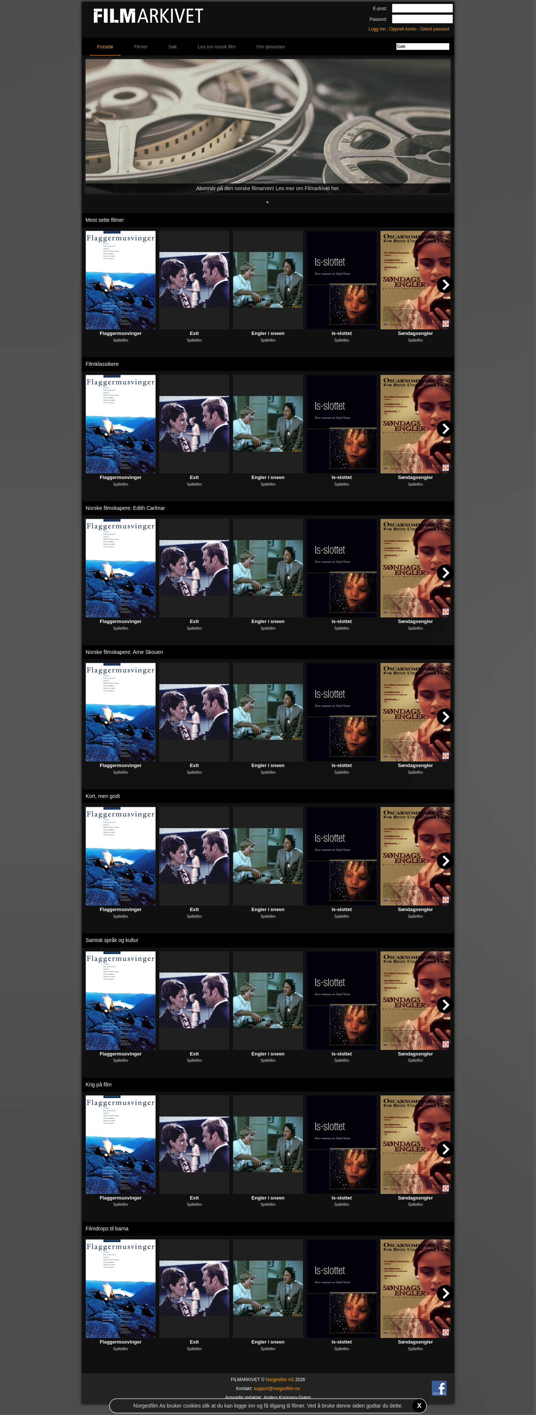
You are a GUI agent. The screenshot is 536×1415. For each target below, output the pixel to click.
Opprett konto (403, 29)
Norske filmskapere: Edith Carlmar (125, 508)
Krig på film (99, 1084)
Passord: (378, 19)
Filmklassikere (102, 364)
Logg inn (377, 29)
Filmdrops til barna (107, 1229)
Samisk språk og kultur (112, 940)
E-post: (380, 8)
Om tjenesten (270, 46)
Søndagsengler (415, 333)
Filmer (140, 46)
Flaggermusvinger (121, 333)
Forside (105, 46)
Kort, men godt (103, 796)
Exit (194, 333)
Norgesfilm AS (280, 1379)
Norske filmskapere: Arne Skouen (124, 652)
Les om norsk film (217, 46)
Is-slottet (342, 333)
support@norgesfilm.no (277, 1388)
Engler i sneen (268, 333)
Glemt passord (434, 29)
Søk (172, 46)
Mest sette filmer (105, 220)
